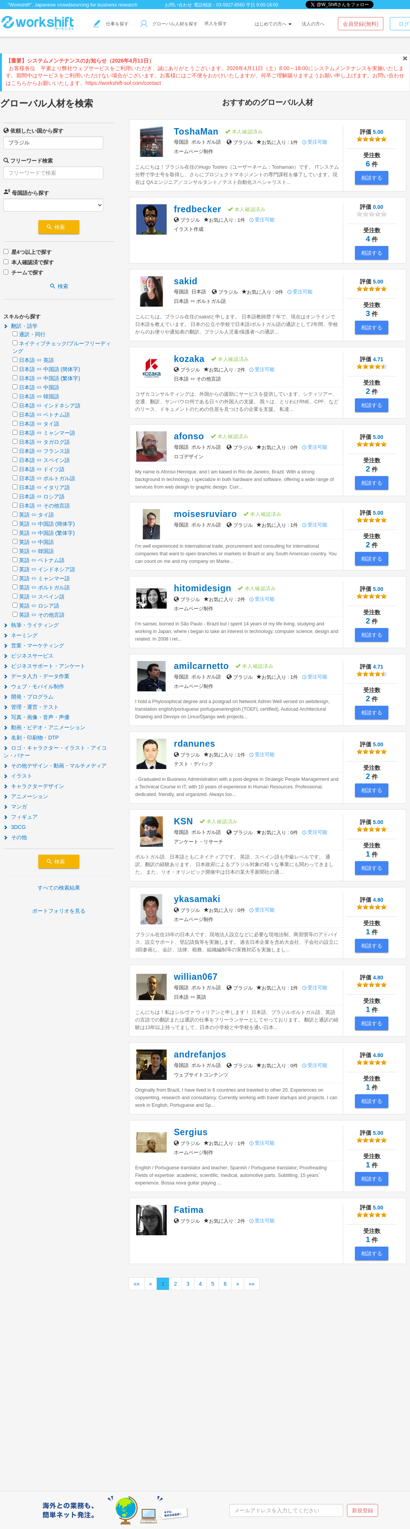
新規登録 (362, 1510)
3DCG (14, 827)
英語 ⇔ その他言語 (42, 615)
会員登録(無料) (360, 24)
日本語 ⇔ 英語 (36, 360)
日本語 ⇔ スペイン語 (44, 460)
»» (252, 1284)
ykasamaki (197, 899)
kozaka (189, 359)
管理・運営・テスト (31, 707)
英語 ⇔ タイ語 (36, 515)
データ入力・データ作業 (36, 676)
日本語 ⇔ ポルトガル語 (47, 478)
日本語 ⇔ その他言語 (44, 506)
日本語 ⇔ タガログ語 (44, 442)
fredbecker (197, 209)
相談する (371, 178)
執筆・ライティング (31, 625)
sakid (185, 281)
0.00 (372, 211)
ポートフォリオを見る (58, 911)
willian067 (196, 977)
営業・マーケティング (33, 645)
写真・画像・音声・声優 (36, 717)
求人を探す (215, 23)
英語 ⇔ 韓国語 (36, 551)
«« (137, 1284)
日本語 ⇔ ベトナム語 (44, 415)
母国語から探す (26, 192)
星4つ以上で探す (31, 252)
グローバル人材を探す (169, 24)
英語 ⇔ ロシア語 (39, 606)
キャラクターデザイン (33, 786)
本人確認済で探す (32, 262)
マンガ (15, 807)
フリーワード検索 (28, 160)
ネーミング (20, 635)
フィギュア (20, 817)
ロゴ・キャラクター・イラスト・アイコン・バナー (55, 751)
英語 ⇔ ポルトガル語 (44, 587)
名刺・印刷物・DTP (31, 738)
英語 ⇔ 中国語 (36, 542)
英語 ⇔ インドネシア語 (47, 569)
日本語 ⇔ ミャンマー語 (47, 433)
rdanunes (194, 744)
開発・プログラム (28, 697)
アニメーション (25, 796)
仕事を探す (111, 24)
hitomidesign (202, 588)
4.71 (372, 363)
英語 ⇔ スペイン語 (42, 597)
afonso (189, 436)
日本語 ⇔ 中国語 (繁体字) (49, 378)
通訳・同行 (32, 334)
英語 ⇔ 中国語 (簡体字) (47, 524)
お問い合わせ (178, 5)
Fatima (188, 1210)
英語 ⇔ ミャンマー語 (44, 578)
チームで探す (27, 272)
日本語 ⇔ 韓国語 (39, 396)
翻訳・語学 (20, 326)
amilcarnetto (201, 666)
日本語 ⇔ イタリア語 (44, 487)
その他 (15, 837)
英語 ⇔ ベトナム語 (42, 560)
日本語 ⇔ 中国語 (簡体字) (49, 369)
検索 (58, 227)
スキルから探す (22, 316)
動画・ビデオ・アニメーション (44, 727)
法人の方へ (313, 24)
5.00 (372, 136)
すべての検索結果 (59, 888)
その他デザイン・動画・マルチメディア (55, 766)
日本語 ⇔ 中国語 (39, 387)
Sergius (191, 1132)
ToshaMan (196, 131)
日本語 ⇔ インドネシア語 (49, 406)
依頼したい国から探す (33, 130)
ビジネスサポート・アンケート (44, 666)
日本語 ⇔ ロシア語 (42, 496)
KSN (183, 821)
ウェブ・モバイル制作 (33, 686)
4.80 (372, 904)
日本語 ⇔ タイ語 (39, 424)
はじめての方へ (273, 24)
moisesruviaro (205, 514)
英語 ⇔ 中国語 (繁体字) (47, 533)
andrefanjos (200, 1054)
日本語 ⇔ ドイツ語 (42, 469)
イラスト (17, 776)
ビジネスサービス (28, 656)
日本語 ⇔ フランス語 (44, 451)
